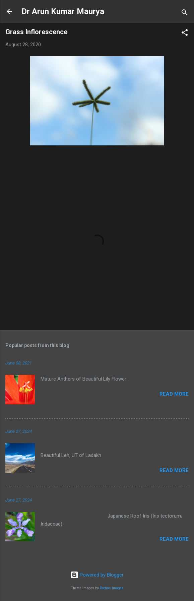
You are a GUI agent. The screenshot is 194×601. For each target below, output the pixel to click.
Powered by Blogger (97, 575)
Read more (174, 394)
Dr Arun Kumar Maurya (62, 11)
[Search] (185, 13)
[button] (185, 33)
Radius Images (112, 588)
